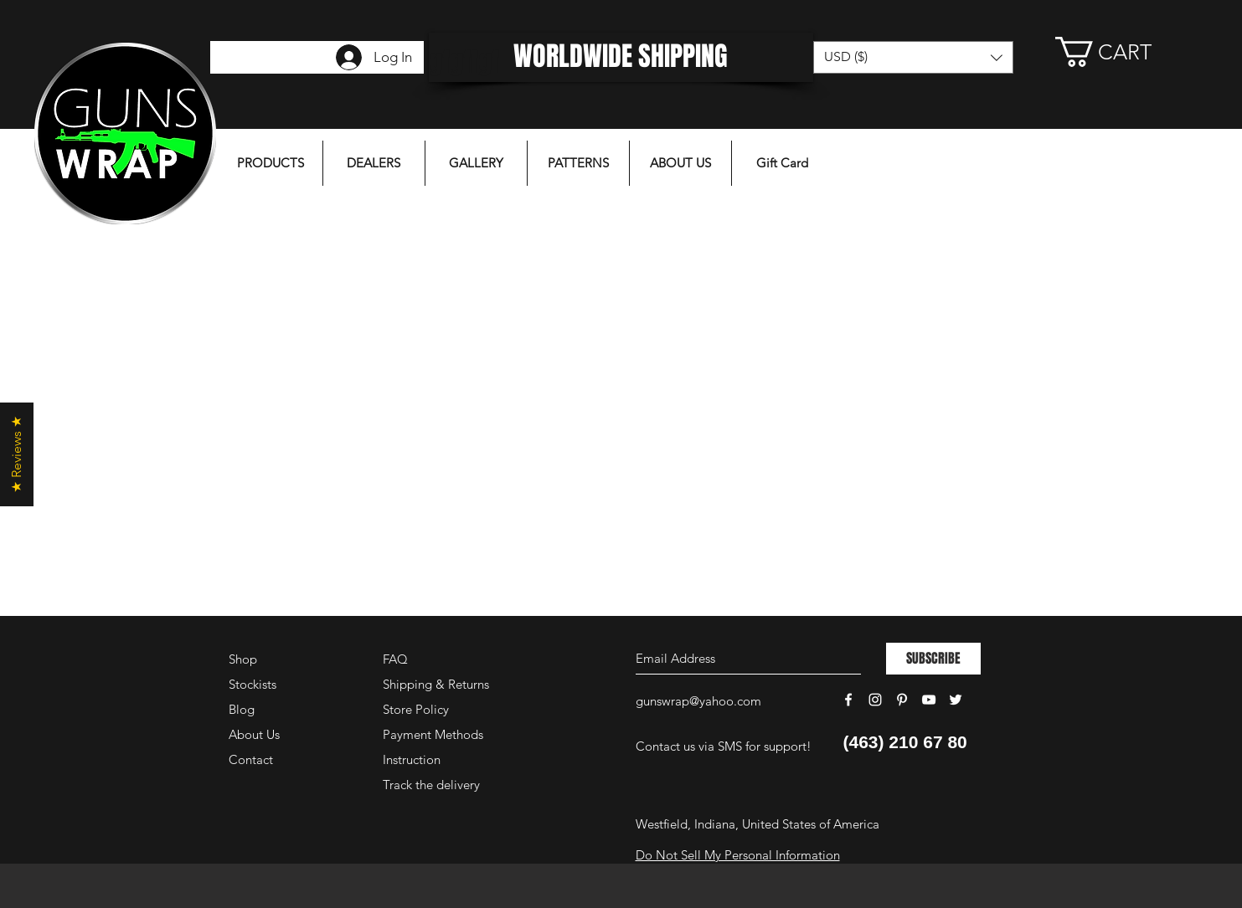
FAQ (395, 659)
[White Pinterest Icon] (902, 699)
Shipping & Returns (436, 684)
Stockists (252, 684)
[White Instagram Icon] (875, 699)
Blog (242, 709)
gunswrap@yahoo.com (698, 701)
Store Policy (416, 709)
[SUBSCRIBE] (933, 659)
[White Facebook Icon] (848, 699)
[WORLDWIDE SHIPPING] (621, 57)
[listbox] (913, 57)
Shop (243, 659)
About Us (254, 734)
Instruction (412, 759)
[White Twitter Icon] (955, 699)
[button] (1120, 52)
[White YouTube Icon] (928, 699)
